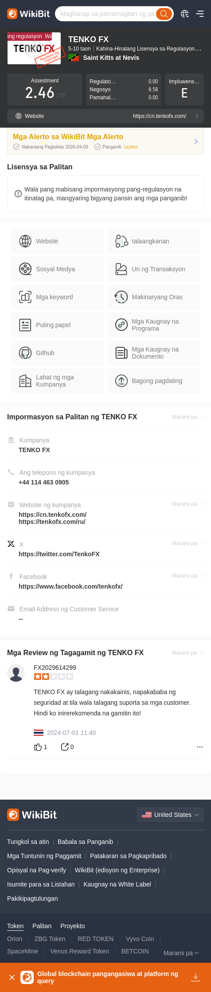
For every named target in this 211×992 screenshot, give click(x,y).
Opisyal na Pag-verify (36, 870)
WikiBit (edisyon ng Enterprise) (117, 870)
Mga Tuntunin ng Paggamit (44, 855)
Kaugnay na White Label (117, 884)
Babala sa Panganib (85, 841)
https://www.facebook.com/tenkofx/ (70, 586)
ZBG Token (50, 938)
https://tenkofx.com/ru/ (52, 521)
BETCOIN (134, 951)
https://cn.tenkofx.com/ (52, 514)
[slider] (119, 676)
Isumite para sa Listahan (41, 884)
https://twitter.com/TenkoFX (59, 554)
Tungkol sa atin (28, 841)
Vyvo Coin (140, 938)
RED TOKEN (95, 938)
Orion (14, 938)
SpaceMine (22, 951)
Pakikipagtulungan (32, 898)
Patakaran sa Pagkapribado (128, 855)
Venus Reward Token (80, 951)
